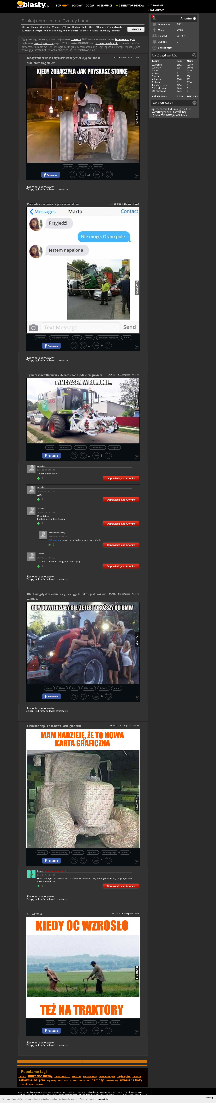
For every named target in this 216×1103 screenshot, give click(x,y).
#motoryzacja (109, 852)
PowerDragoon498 (161, 111)
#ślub (50, 447)
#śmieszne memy (60, 337)
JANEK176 (181, 114)
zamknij (209, 1097)
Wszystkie (192, 96)
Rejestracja (157, 10)
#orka (50, 1022)
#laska (62, 688)
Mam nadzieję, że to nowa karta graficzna (54, 726)
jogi (153, 109)
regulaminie (102, 1099)
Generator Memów (130, 5)
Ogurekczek (158, 114)
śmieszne (76, 1076)
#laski (74, 688)
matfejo (170, 114)
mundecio (162, 109)
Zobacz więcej (165, 47)
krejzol (157, 67)
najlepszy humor (54, 1081)
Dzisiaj (180, 96)
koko (156, 70)
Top (62, 5)
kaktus (157, 79)
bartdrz (177, 111)
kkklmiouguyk (176, 109)
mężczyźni (124, 1076)
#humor (77, 852)
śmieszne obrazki (107, 43)
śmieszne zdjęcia (125, 39)
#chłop (75, 1022)
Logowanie (156, 5)
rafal (156, 76)
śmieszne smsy (36, 1084)
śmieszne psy (112, 1081)
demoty (97, 1080)
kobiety (22, 1076)
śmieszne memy (40, 1076)
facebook (22, 1084)
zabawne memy (90, 1076)
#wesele (80, 447)
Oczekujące (105, 5)
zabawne (136, 1076)
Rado (157, 82)
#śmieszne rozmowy (108, 337)
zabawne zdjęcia (31, 1080)
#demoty (40, 337)
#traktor (98, 166)
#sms (77, 337)
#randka (68, 166)
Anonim (158, 64)
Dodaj (90, 5)
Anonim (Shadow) (57, 532)
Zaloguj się (31, 189)
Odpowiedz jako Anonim (121, 478)
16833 (180, 24)
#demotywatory (59, 852)
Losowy (77, 5)
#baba (104, 1022)
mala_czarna (160, 85)
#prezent (92, 852)
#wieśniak (89, 1022)
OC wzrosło (34, 914)
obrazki (76, 39)
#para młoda (97, 447)
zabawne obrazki (62, 1076)
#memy (41, 852)
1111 (189, 109)
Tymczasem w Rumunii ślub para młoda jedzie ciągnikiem (64, 375)
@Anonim (54, 540)
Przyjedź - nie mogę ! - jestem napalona (53, 204)
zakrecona (161, 91)
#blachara (88, 688)
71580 (180, 30)
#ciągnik (83, 166)
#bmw (49, 688)
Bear (156, 73)
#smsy (89, 337)
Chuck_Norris (161, 88)
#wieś (62, 1022)
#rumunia (64, 447)
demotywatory (44, 43)
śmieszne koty (131, 1080)
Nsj (184, 111)
